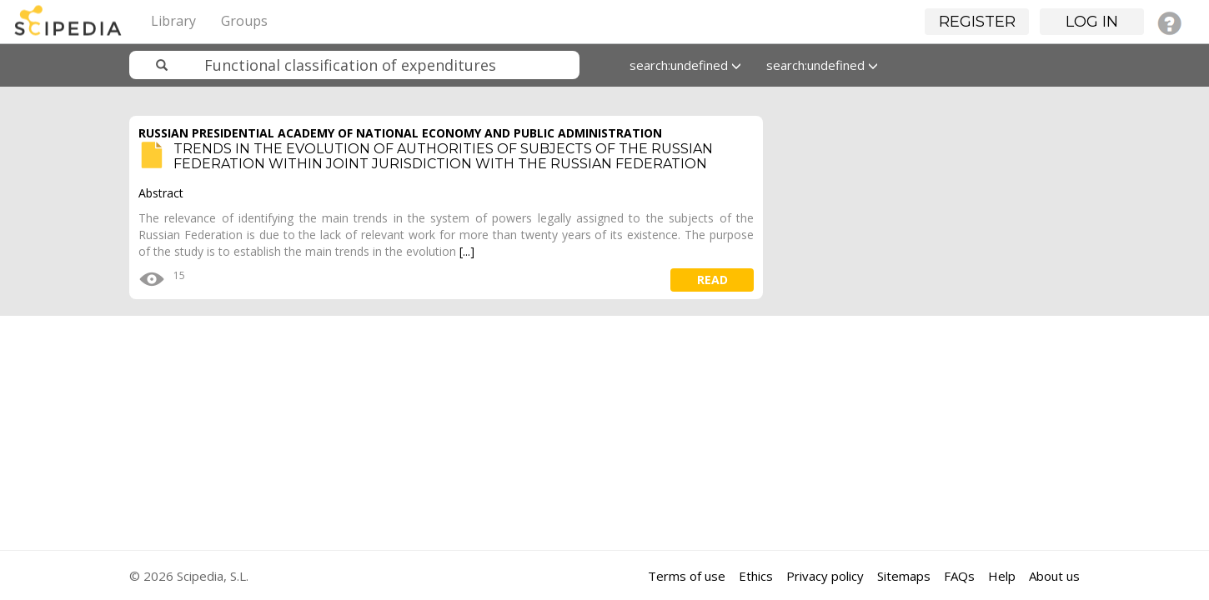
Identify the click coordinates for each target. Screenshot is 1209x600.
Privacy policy (825, 576)
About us (1054, 576)
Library (173, 21)
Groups (244, 21)
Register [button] (977, 21)
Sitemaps (904, 576)
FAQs (959, 576)
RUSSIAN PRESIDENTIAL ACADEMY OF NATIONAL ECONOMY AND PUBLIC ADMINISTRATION (400, 133)
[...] (466, 251)
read (712, 280)
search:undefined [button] (685, 65)
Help (1002, 576)
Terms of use (686, 576)
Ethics (756, 576)
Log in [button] (1092, 21)
